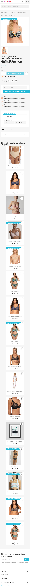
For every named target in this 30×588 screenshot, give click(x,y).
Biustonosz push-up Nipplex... (15, 366)
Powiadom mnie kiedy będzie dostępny (17, 91)
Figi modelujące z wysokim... (15, 166)
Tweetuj (12, 80)
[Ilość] (2, 73)
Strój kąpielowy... (15, 291)
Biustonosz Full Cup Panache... (15, 241)
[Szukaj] (15, 6)
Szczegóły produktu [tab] (9, 113)
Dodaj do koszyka (15, 74)
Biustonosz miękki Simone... (15, 216)
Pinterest (16, 80)
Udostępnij (8, 80)
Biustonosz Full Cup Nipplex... (15, 517)
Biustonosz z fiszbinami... (15, 416)
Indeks (5, 117)
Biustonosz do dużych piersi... (15, 191)
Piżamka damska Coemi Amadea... (15, 391)
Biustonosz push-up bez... (15, 266)
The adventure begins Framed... (15, 441)
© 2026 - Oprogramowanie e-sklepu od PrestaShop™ (14, 585)
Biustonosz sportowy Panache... (15, 491)
